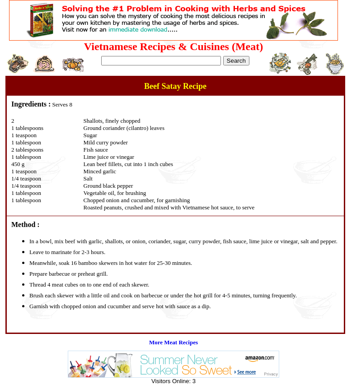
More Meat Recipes (173, 342)
